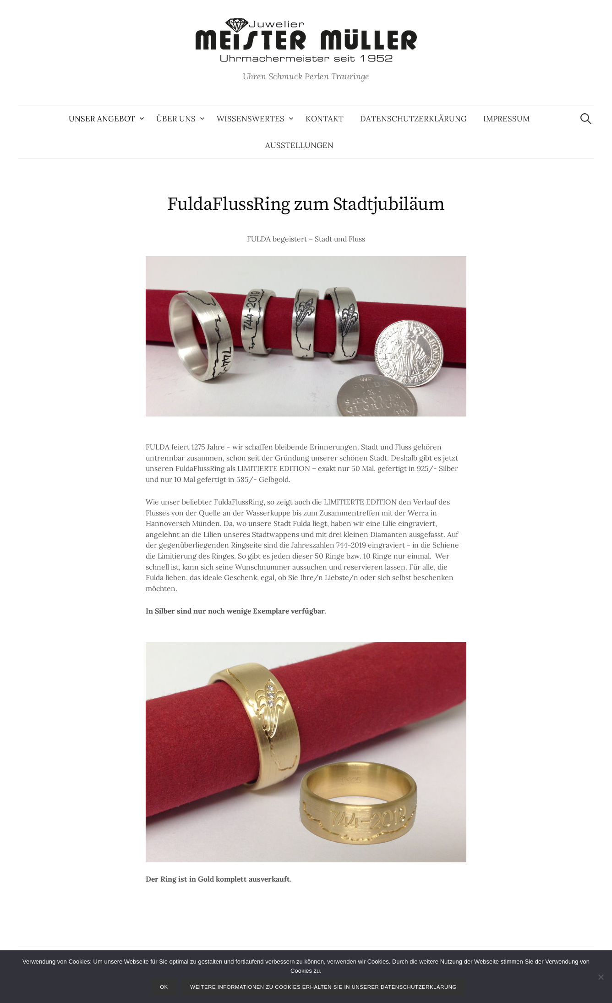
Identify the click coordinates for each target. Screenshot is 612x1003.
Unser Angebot (102, 119)
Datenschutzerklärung (413, 119)
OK (164, 987)
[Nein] (600, 976)
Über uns (176, 119)
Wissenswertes (250, 119)
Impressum (506, 119)
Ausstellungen (299, 145)
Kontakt (325, 119)
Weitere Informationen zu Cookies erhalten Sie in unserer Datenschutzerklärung (323, 987)
